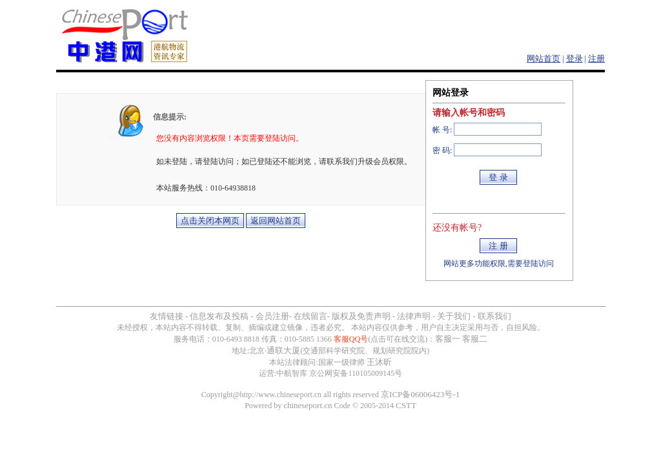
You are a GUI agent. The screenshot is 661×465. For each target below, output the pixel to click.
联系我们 (494, 316)
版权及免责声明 (361, 316)
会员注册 (272, 316)
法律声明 (414, 316)
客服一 (447, 339)
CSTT (406, 405)
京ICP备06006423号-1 (420, 394)
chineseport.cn (307, 405)
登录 (574, 58)
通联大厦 (283, 350)
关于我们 (454, 316)
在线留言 (310, 316)
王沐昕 (379, 362)
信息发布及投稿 (219, 316)
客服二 (474, 339)
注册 (596, 58)
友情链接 (166, 316)
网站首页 (543, 58)
